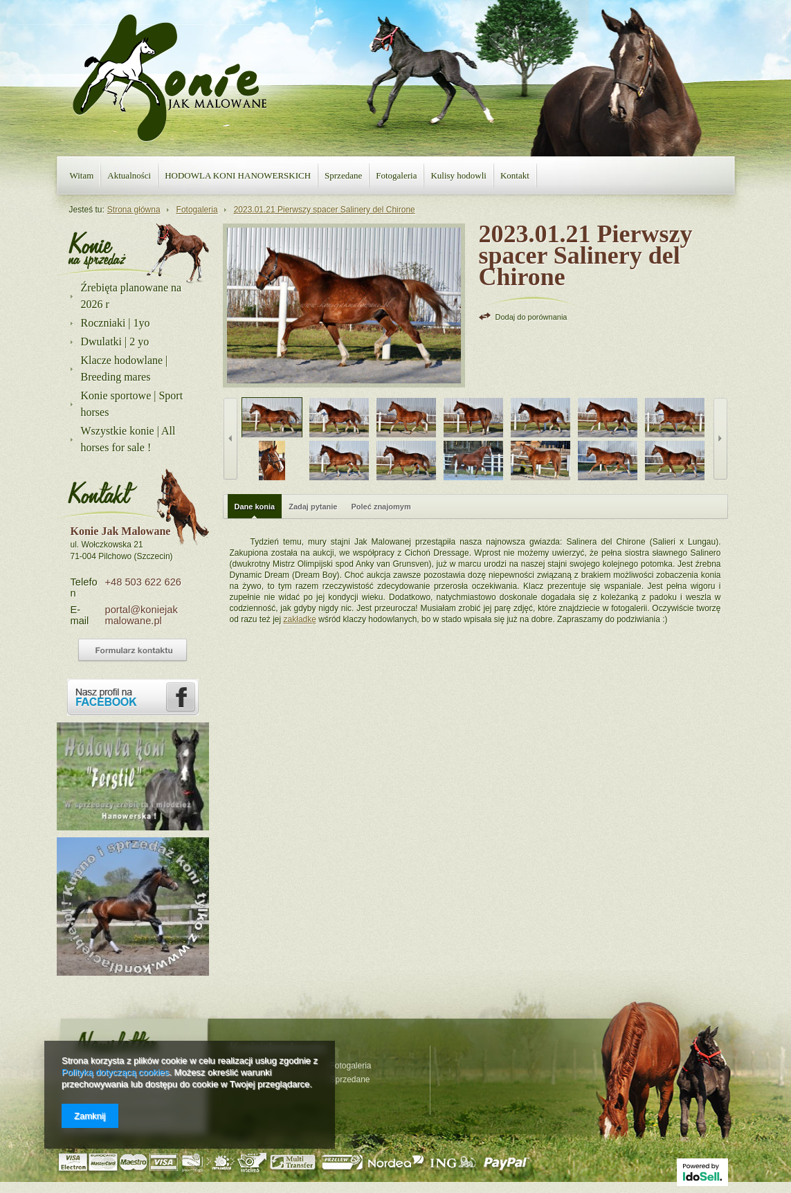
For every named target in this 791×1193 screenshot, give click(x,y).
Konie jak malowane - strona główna (169, 78)
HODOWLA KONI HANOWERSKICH (238, 175)
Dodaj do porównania (531, 317)
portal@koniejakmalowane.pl (141, 615)
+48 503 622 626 (143, 582)
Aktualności (129, 175)
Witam (82, 175)
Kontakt (514, 175)
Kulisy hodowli (458, 175)
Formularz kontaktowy (133, 650)
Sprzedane (343, 175)
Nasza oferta (97, 249)
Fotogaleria (396, 175)
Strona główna (134, 210)
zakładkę (300, 619)
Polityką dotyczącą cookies (115, 1072)
